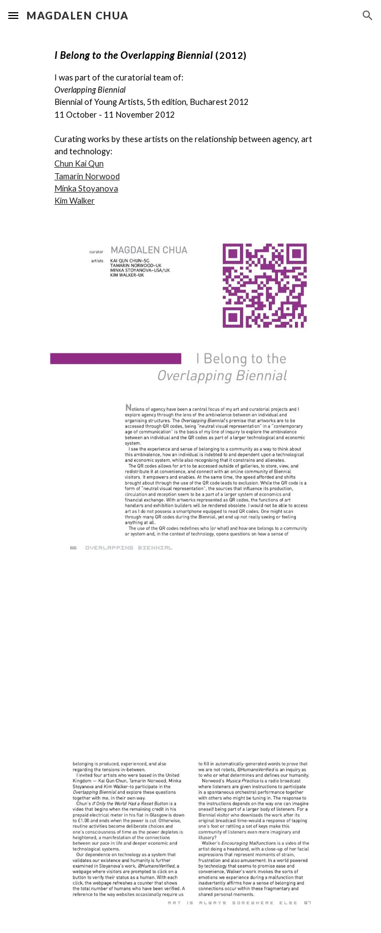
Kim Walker (74, 200)
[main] (190, 127)
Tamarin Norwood (87, 176)
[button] (13, 15)
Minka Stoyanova (86, 188)
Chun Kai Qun (79, 163)
